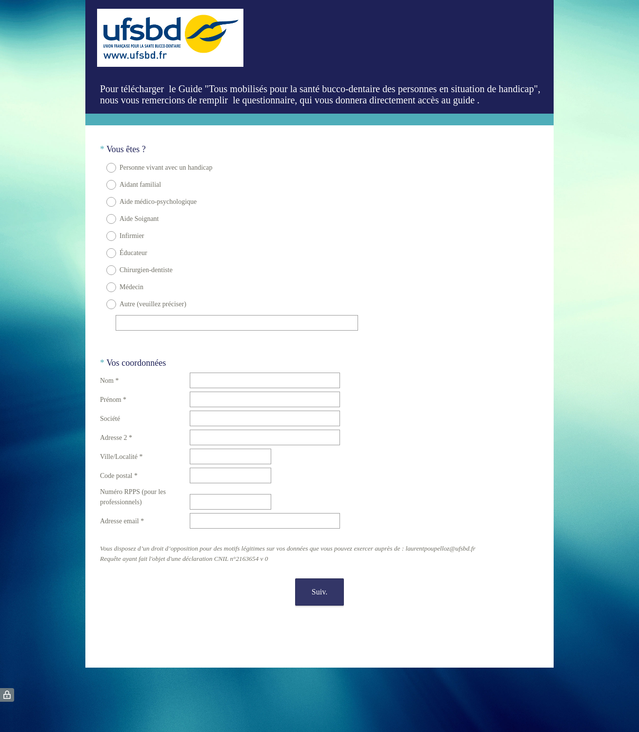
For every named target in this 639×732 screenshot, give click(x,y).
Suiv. (319, 583)
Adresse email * (122, 512)
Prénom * (113, 391)
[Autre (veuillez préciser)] (237, 323)
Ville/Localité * (121, 448)
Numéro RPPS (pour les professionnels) (133, 488)
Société (110, 410)
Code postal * (119, 467)
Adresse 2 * (116, 429)
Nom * (109, 372)
